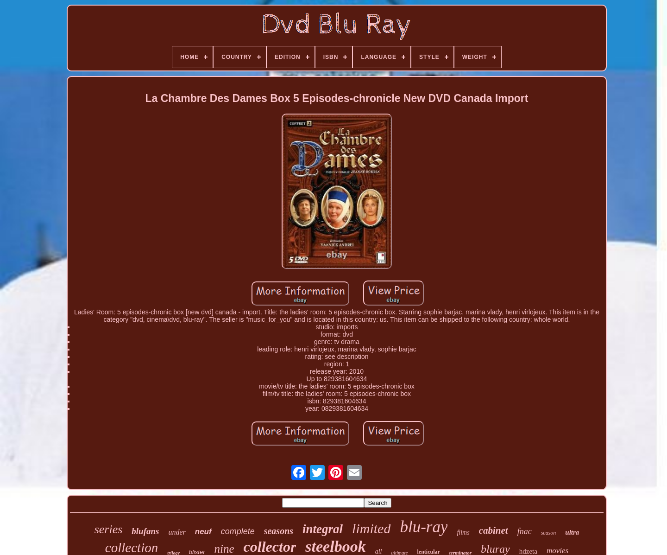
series (108, 529)
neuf (203, 531)
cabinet (493, 530)
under (176, 532)
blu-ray (423, 527)
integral (322, 529)
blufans (145, 531)
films (463, 532)
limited (371, 528)
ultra (572, 532)
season (548, 532)
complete (238, 531)
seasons (278, 531)
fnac (524, 531)
